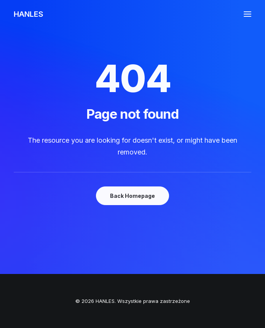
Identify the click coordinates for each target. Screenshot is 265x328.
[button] (247, 14)
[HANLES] (28, 14)
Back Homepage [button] (132, 196)
